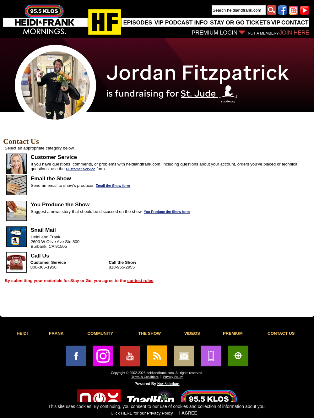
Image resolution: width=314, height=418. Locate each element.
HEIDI (22, 333)
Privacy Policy (173, 376)
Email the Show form (113, 185)
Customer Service (80, 169)
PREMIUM (233, 333)
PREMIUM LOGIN (214, 32)
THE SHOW (149, 333)
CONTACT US (281, 333)
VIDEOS (192, 333)
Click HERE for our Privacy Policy (142, 413)
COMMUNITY (100, 333)
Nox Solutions (168, 384)
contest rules (140, 280)
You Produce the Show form (167, 212)
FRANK (56, 333)
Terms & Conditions (145, 376)
